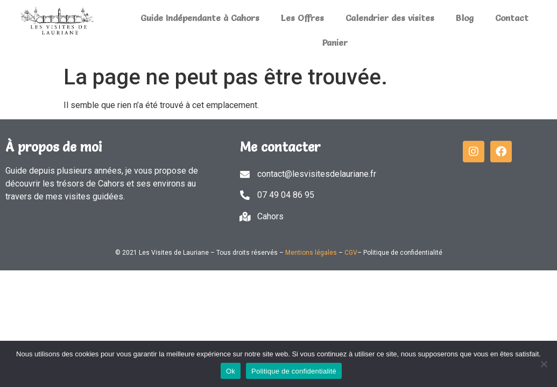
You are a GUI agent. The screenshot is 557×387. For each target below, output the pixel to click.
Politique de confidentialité (293, 371)
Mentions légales (311, 252)
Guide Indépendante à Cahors (199, 17)
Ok (230, 371)
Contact (511, 17)
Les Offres (302, 17)
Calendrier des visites (390, 17)
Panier (335, 42)
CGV (350, 252)
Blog (465, 17)
